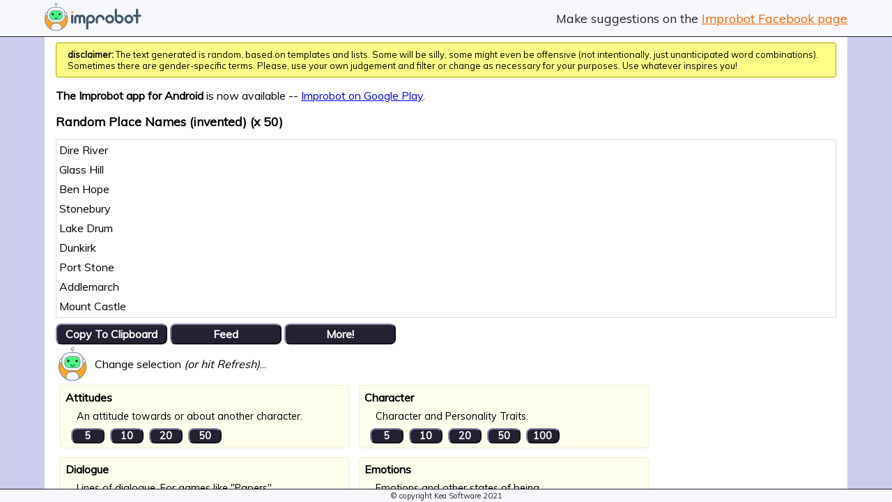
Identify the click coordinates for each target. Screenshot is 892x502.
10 (127, 435)
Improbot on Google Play (362, 95)
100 (542, 435)
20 (166, 435)
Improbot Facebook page (774, 18)
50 (205, 435)
